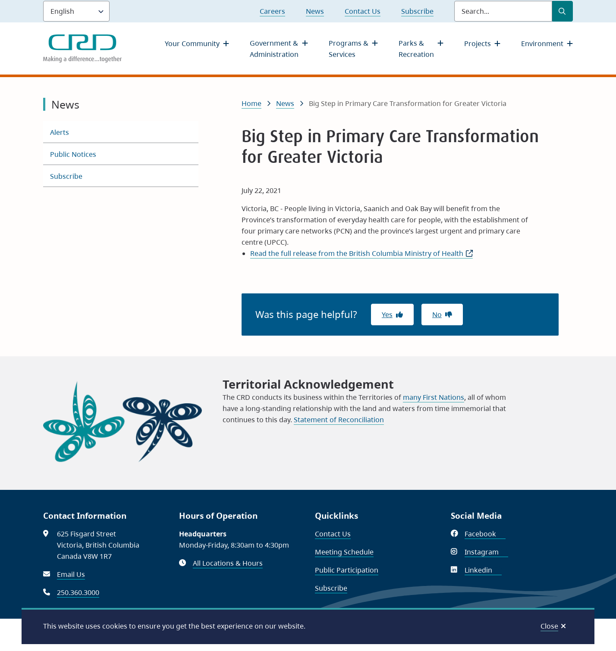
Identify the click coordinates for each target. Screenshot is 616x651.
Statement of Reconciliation (339, 419)
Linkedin (483, 570)
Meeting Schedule (344, 552)
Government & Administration (274, 48)
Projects (477, 43)
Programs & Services (348, 48)
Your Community (192, 43)
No (437, 314)
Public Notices (73, 154)
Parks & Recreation (416, 48)
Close (549, 626)
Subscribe (417, 11)
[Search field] (503, 11)
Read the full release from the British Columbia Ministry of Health (361, 253)
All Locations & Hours (228, 563)
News (315, 11)
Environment (542, 43)
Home (251, 103)
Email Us (71, 574)
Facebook (485, 534)
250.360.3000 (78, 592)
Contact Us (362, 11)
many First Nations (433, 397)
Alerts (59, 132)
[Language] (76, 11)
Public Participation (346, 570)
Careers (272, 11)
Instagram (486, 552)
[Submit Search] (562, 11)
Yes (387, 314)
